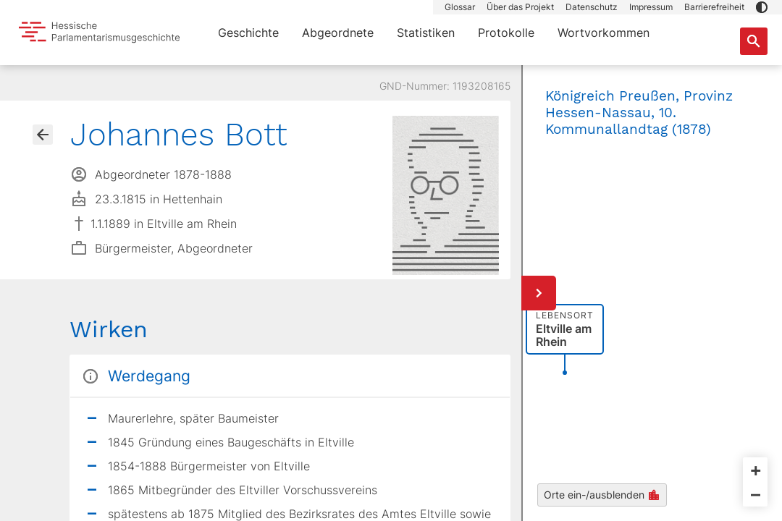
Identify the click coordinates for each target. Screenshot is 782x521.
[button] (762, 7)
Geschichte (248, 32)
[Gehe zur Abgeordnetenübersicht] (43, 134)
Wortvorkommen (603, 32)
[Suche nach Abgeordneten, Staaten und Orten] (754, 41)
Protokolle (506, 32)
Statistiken (426, 32)
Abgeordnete (338, 32)
